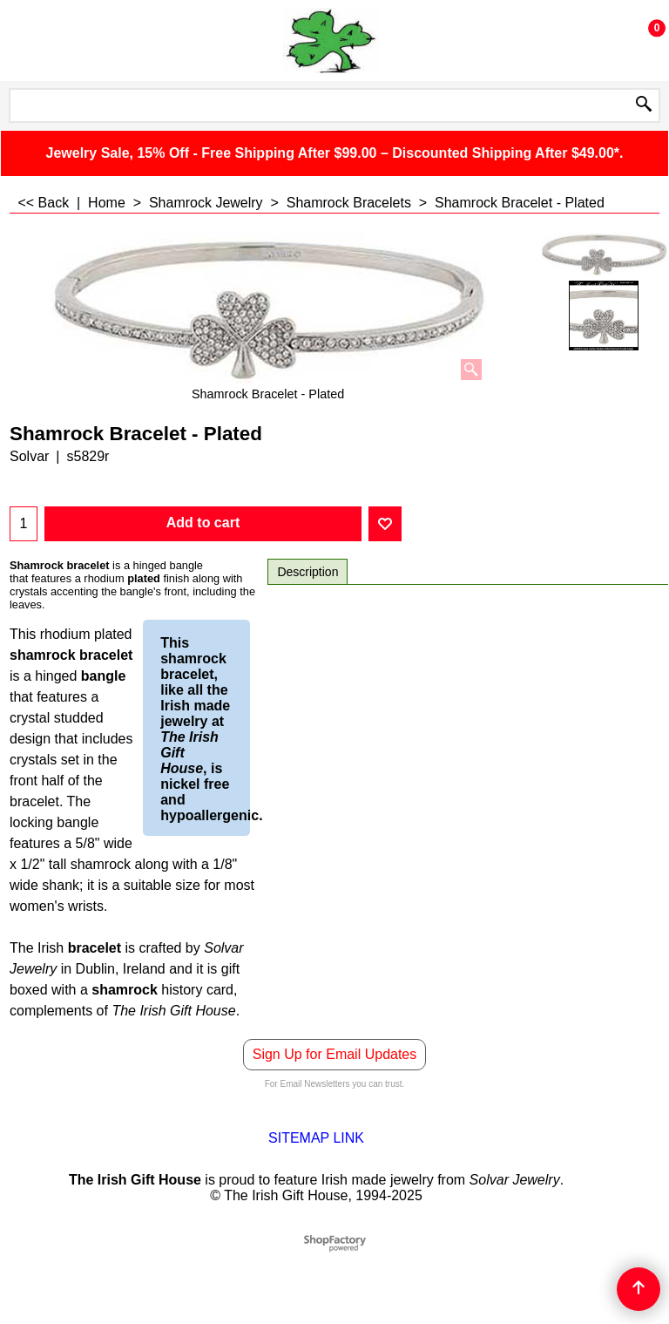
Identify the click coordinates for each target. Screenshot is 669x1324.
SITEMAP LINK (316, 1137)
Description (307, 572)
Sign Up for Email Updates (335, 1054)
